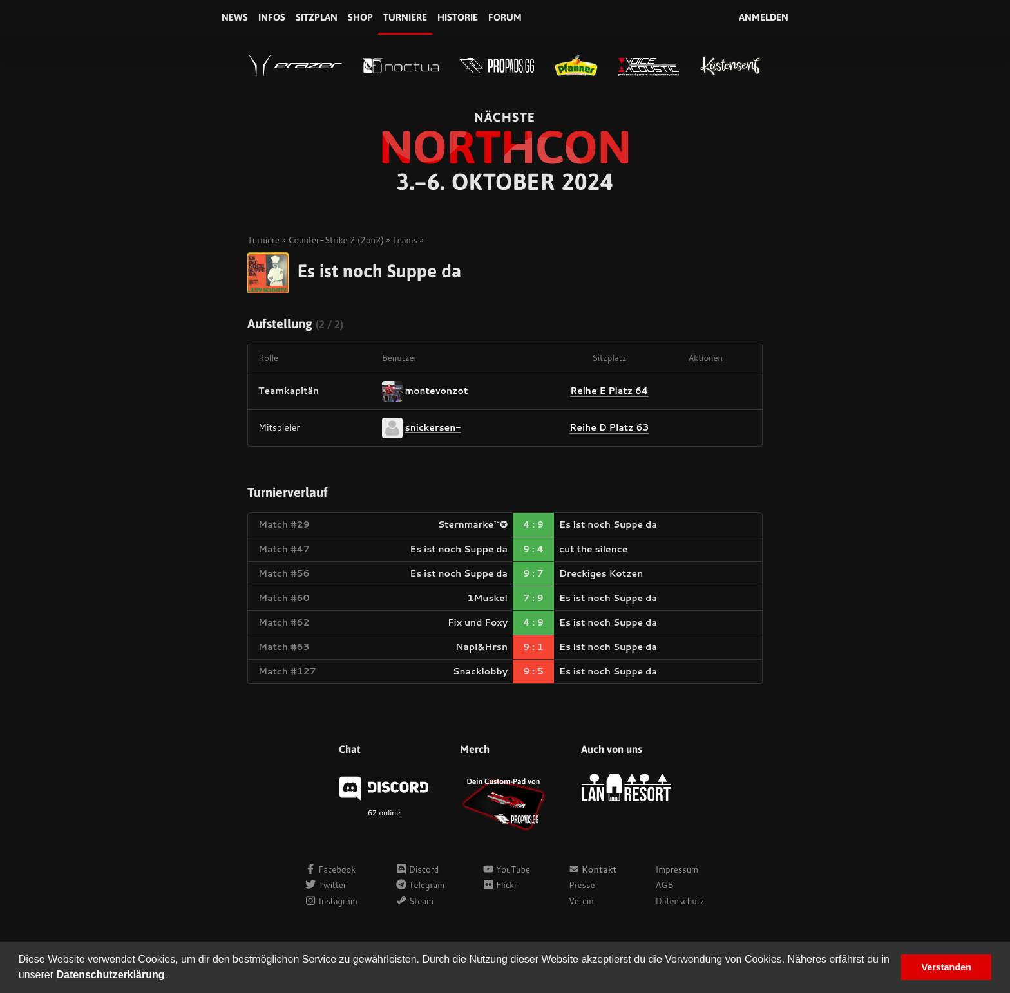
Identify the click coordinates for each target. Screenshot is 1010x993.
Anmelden (763, 17)
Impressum (677, 869)
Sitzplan (317, 17)
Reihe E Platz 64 (609, 390)
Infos (271, 17)
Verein (581, 901)
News (235, 17)
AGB (665, 885)
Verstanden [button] (946, 967)
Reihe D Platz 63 (609, 427)
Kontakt (593, 869)
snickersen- (433, 426)
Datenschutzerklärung (111, 974)
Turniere (405, 17)
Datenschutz (680, 901)
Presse (582, 885)
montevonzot (436, 390)
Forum (505, 17)
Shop (360, 17)
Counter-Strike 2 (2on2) (336, 240)
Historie (457, 17)
